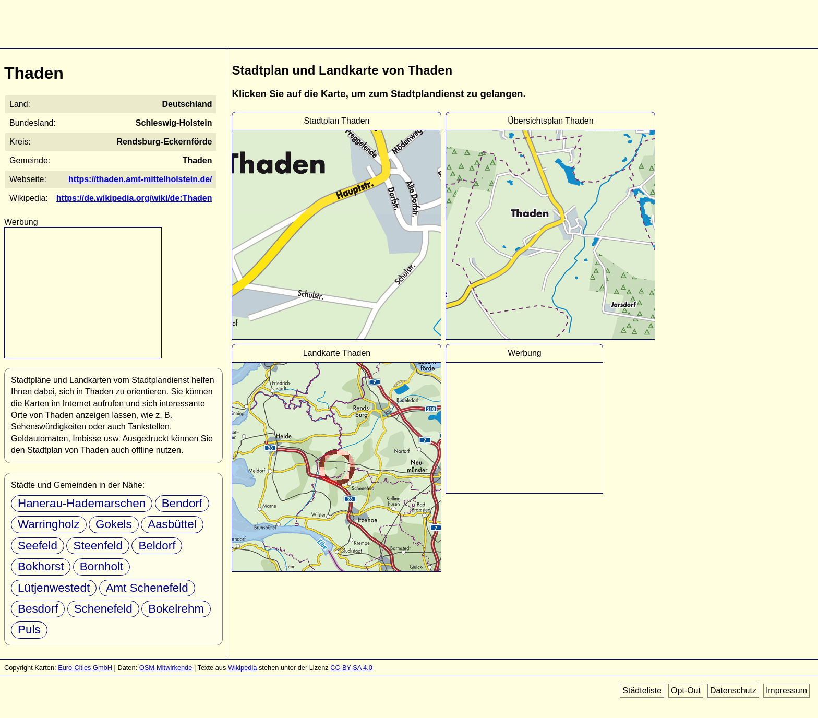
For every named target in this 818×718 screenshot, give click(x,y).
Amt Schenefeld (147, 587)
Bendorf (182, 503)
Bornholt (101, 566)
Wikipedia (242, 668)
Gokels (113, 524)
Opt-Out (686, 690)
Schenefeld (103, 608)
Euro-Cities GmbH (85, 668)
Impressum (786, 690)
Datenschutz (733, 690)
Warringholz (49, 524)
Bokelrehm (176, 608)
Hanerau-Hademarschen (82, 503)
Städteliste (641, 690)
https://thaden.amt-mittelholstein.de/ (140, 179)
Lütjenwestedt (54, 587)
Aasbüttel (172, 524)
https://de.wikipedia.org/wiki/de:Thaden (134, 198)
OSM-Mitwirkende (166, 668)
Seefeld (37, 545)
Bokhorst (41, 566)
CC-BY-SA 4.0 (351, 668)
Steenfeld (98, 545)
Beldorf (156, 545)
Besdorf (38, 608)
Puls (29, 629)
